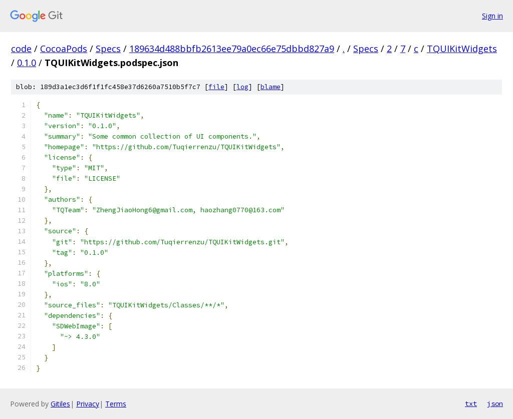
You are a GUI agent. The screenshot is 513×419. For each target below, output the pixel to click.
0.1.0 (26, 63)
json (495, 403)
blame (271, 87)
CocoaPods (63, 49)
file (216, 87)
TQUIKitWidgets (462, 49)
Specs (108, 49)
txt (471, 403)
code (21, 49)
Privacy (87, 403)
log (242, 87)
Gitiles (60, 403)
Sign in (492, 16)
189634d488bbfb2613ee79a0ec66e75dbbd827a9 (231, 49)
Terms (115, 403)
